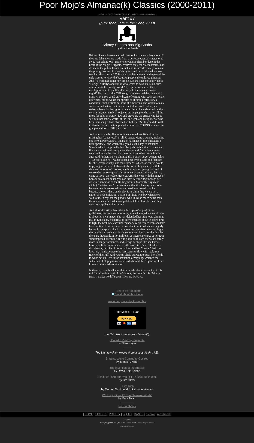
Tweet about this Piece (127, 294)
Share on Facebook (129, 290)
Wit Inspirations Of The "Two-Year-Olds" (127, 395)
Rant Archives (127, 406)
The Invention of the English (127, 367)
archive (143, 14)
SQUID (127, 14)
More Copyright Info (127, 426)
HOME (101, 14)
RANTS (135, 14)
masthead (151, 14)
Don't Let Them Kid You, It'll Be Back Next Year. (127, 376)
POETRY (119, 14)
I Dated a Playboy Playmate (127, 340)
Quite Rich (127, 386)
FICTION (110, 14)
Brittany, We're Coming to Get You (127, 358)
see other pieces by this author (127, 301)
